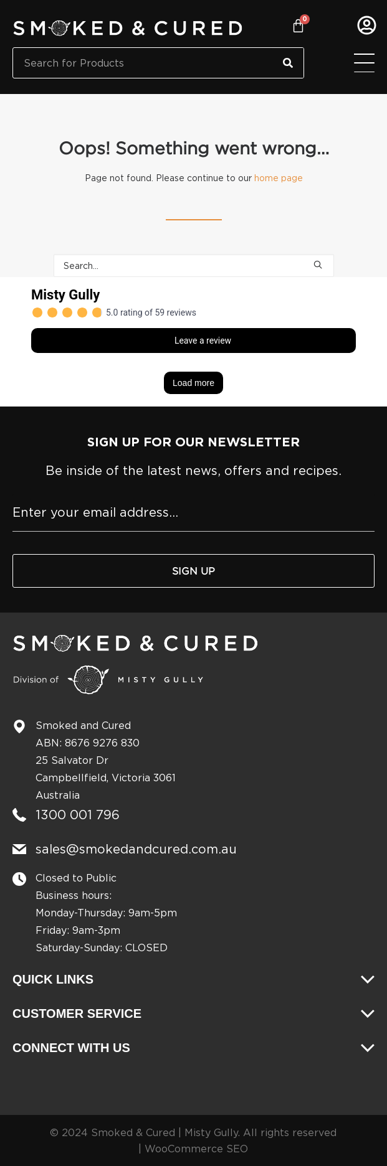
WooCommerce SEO (196, 1148)
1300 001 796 (78, 814)
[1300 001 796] (19, 815)
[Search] (287, 63)
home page (278, 177)
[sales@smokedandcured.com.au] (19, 849)
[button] (318, 265)
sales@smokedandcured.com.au (136, 848)
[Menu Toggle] (364, 63)
